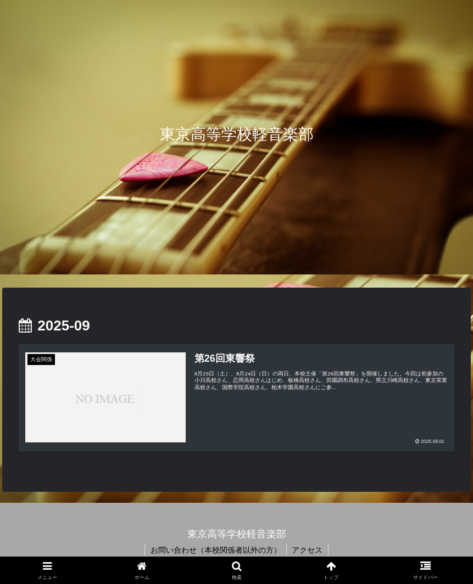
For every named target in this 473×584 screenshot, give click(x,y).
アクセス (307, 550)
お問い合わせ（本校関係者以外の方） (215, 550)
